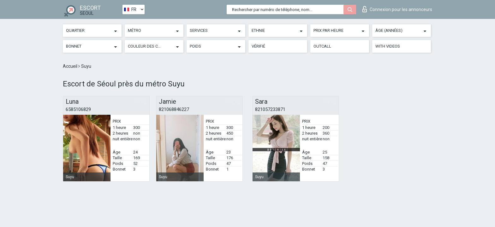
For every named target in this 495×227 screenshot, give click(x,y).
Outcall (322, 46)
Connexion (397, 9)
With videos (387, 46)
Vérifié (258, 46)
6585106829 (78, 109)
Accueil (70, 66)
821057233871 (270, 109)
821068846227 (174, 109)
